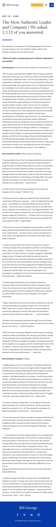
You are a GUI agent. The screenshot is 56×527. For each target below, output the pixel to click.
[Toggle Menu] (51, 5)
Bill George (10, 5)
